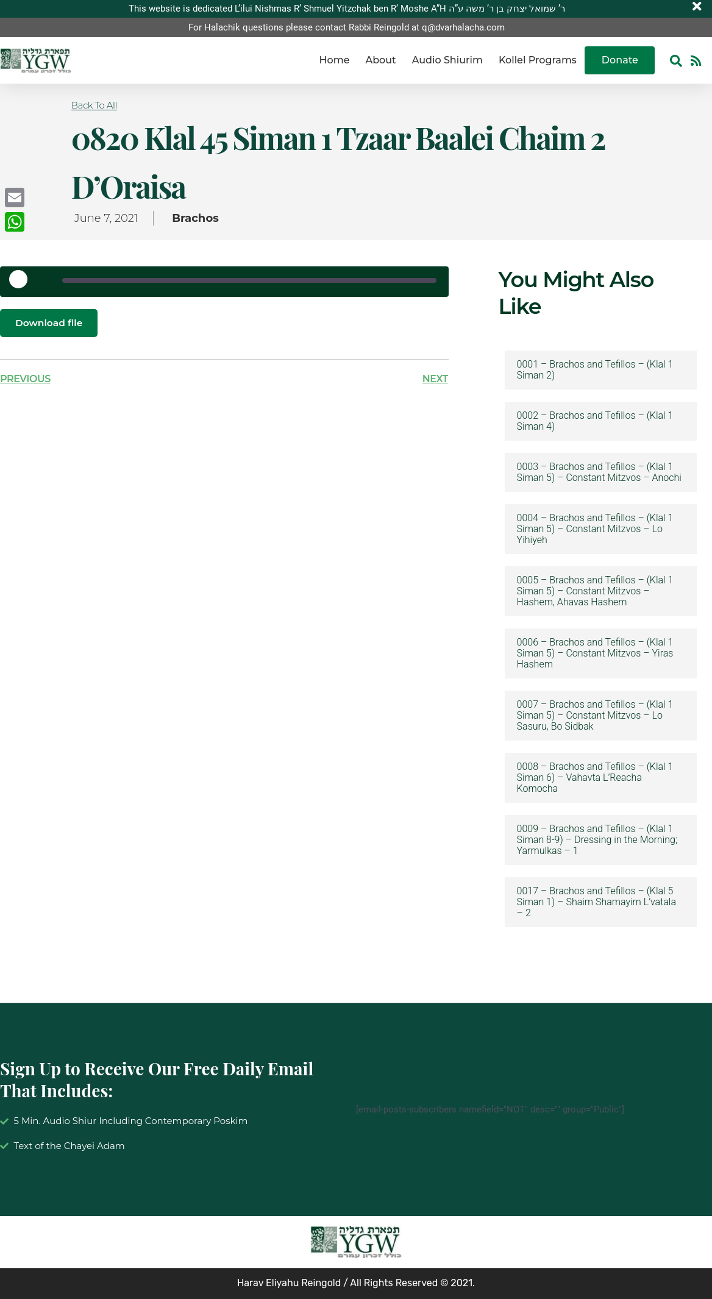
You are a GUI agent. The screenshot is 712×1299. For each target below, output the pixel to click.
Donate (620, 60)
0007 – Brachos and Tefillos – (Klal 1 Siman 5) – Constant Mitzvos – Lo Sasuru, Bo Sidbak (595, 715)
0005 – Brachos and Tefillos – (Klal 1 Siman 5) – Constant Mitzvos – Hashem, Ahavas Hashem (595, 591)
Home (334, 60)
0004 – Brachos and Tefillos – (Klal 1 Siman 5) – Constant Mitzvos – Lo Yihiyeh (595, 529)
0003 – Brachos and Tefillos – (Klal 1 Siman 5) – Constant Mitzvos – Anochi (599, 472)
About (380, 60)
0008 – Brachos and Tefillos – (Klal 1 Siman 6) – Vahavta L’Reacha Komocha (595, 777)
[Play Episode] (22, 283)
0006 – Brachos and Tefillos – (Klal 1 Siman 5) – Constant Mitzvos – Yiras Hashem (595, 653)
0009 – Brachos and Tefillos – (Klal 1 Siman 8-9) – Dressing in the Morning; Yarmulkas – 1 (597, 840)
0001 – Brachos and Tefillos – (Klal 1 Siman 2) (595, 370)
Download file (50, 323)
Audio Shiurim (447, 60)
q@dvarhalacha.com (463, 27)
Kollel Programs (538, 60)
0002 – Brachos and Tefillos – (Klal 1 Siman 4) (595, 421)
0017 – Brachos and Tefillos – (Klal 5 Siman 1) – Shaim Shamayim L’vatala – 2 (596, 902)
